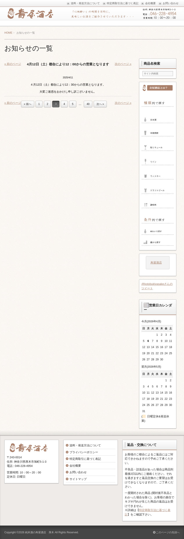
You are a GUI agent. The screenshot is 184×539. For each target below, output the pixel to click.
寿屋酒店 (156, 262)
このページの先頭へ (166, 532)
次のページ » (123, 64)
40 (88, 104)
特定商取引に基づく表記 (85, 458)
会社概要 (75, 465)
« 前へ (27, 104)
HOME (8, 32)
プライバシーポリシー (84, 452)
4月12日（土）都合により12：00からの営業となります (68, 64)
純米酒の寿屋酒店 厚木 (39, 532)
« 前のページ (12, 64)
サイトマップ (78, 479)
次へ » (100, 104)
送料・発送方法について (85, 445)
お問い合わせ (78, 472)
